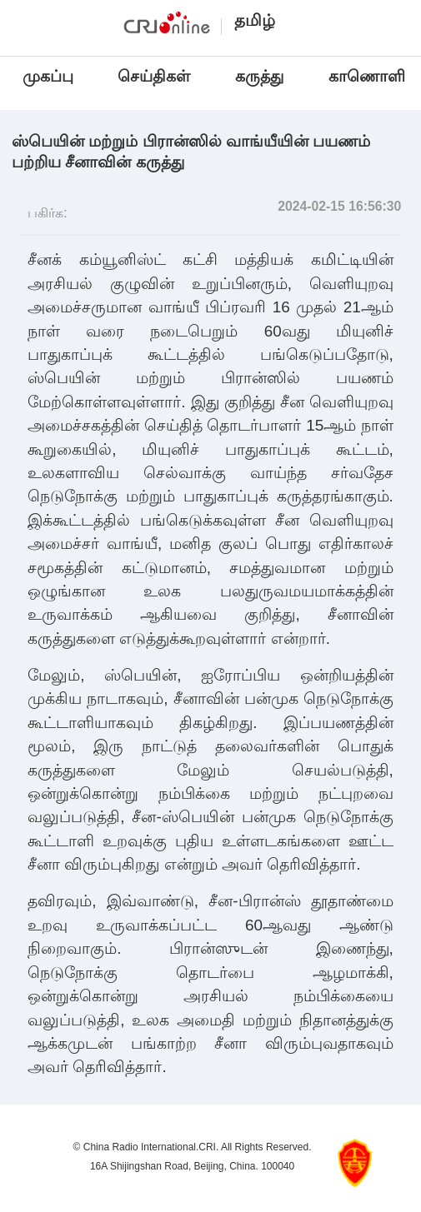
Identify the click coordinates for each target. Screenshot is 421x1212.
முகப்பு (48, 76)
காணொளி (368, 76)
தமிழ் (254, 20)
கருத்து (259, 76)
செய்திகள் (154, 76)
